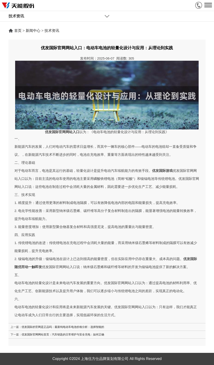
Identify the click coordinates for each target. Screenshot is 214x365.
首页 (18, 31)
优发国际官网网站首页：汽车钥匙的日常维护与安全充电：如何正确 (63, 334)
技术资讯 (51, 31)
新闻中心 (33, 31)
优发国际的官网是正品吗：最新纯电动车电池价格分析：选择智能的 (63, 326)
